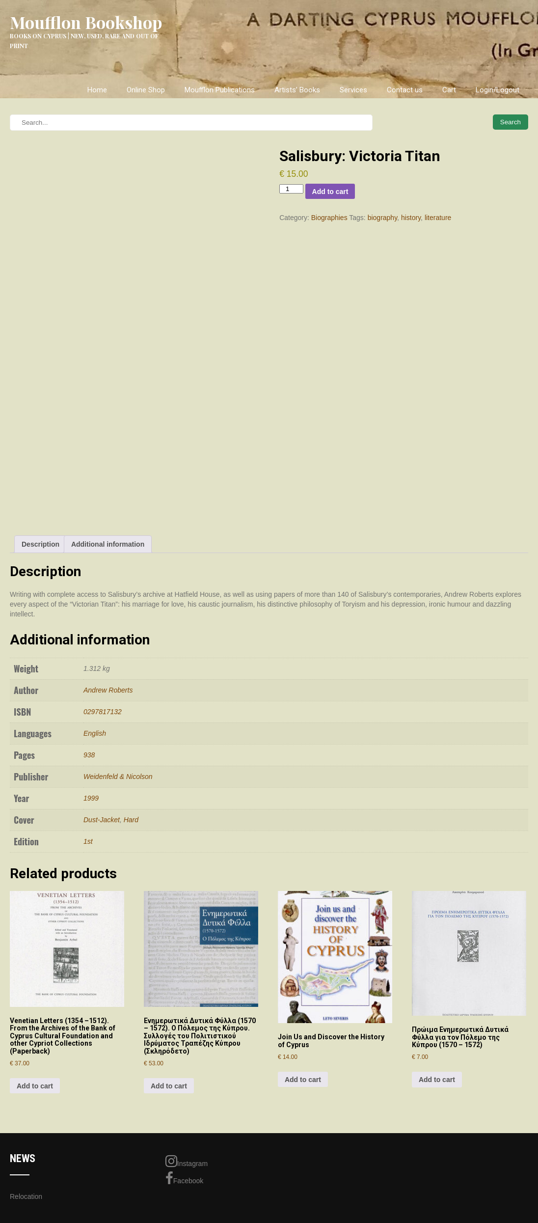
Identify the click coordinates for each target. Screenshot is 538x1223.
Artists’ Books (297, 89)
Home (97, 89)
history (411, 218)
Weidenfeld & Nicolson (118, 776)
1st (88, 841)
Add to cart (330, 191)
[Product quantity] (291, 189)
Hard (131, 820)
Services (353, 89)
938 (89, 755)
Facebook (184, 1178)
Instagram (186, 1161)
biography (382, 218)
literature (438, 218)
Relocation (26, 1196)
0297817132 (102, 712)
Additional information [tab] (107, 544)
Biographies (329, 218)
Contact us (405, 89)
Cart (449, 89)
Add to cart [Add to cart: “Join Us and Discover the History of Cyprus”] (303, 1080)
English (94, 733)
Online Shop (146, 89)
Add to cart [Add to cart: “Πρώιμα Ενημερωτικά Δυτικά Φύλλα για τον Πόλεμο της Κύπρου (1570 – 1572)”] (437, 1080)
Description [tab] (40, 544)
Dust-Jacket (101, 820)
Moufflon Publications (220, 89)
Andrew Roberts (108, 690)
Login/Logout (497, 89)
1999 (91, 798)
